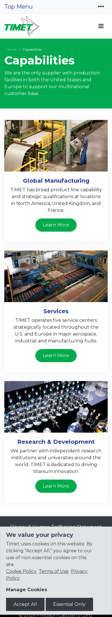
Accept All (25, 604)
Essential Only (69, 604)
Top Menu (18, 6)
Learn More (56, 225)
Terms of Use (54, 571)
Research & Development (56, 441)
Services (56, 311)
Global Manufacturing (56, 180)
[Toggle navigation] (101, 6)
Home (12, 49)
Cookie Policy (21, 571)
